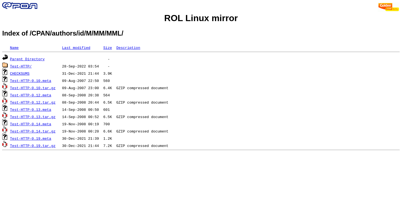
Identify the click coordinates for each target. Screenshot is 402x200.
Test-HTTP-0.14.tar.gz (33, 131)
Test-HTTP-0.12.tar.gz (33, 102)
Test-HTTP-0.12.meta (30, 95)
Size (107, 47)
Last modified (76, 47)
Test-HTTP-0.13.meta (30, 109)
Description (128, 47)
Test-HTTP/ (21, 66)
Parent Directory (27, 58)
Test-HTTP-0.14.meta (30, 123)
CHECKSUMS (19, 73)
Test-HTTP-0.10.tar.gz (33, 87)
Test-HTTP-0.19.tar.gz (33, 145)
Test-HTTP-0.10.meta (30, 80)
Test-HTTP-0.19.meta (30, 138)
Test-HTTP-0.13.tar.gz (33, 116)
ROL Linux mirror (201, 18)
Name (14, 47)
